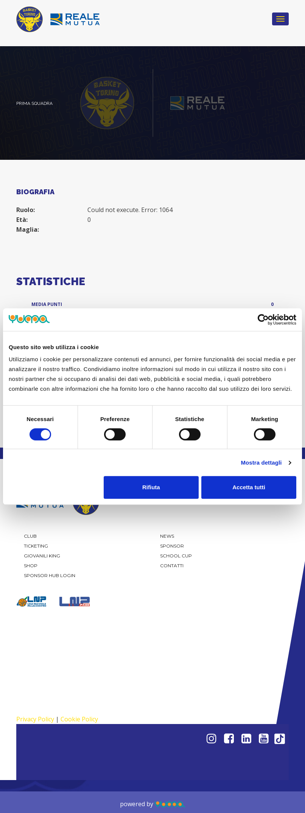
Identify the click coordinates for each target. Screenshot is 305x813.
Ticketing (36, 546)
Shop (30, 565)
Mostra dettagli (261, 462)
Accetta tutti (248, 487)
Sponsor (172, 546)
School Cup (176, 556)
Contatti (172, 565)
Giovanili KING (42, 556)
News (167, 536)
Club (30, 536)
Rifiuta (151, 487)
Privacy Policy (35, 719)
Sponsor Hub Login (49, 575)
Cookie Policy (79, 719)
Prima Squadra (34, 103)
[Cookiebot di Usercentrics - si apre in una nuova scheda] (263, 319)
